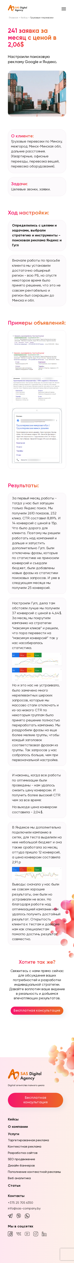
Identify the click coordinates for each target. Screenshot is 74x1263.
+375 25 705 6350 (20, 1202)
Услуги (13, 1134)
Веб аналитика (19, 1178)
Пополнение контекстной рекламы (34, 1172)
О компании (18, 1127)
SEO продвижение (21, 1159)
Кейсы (24, 18)
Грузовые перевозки (41, 18)
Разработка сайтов (22, 1153)
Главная (13, 18)
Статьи (14, 1185)
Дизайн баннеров (21, 1165)
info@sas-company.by (24, 1208)
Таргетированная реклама (28, 1140)
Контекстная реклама (24, 1146)
